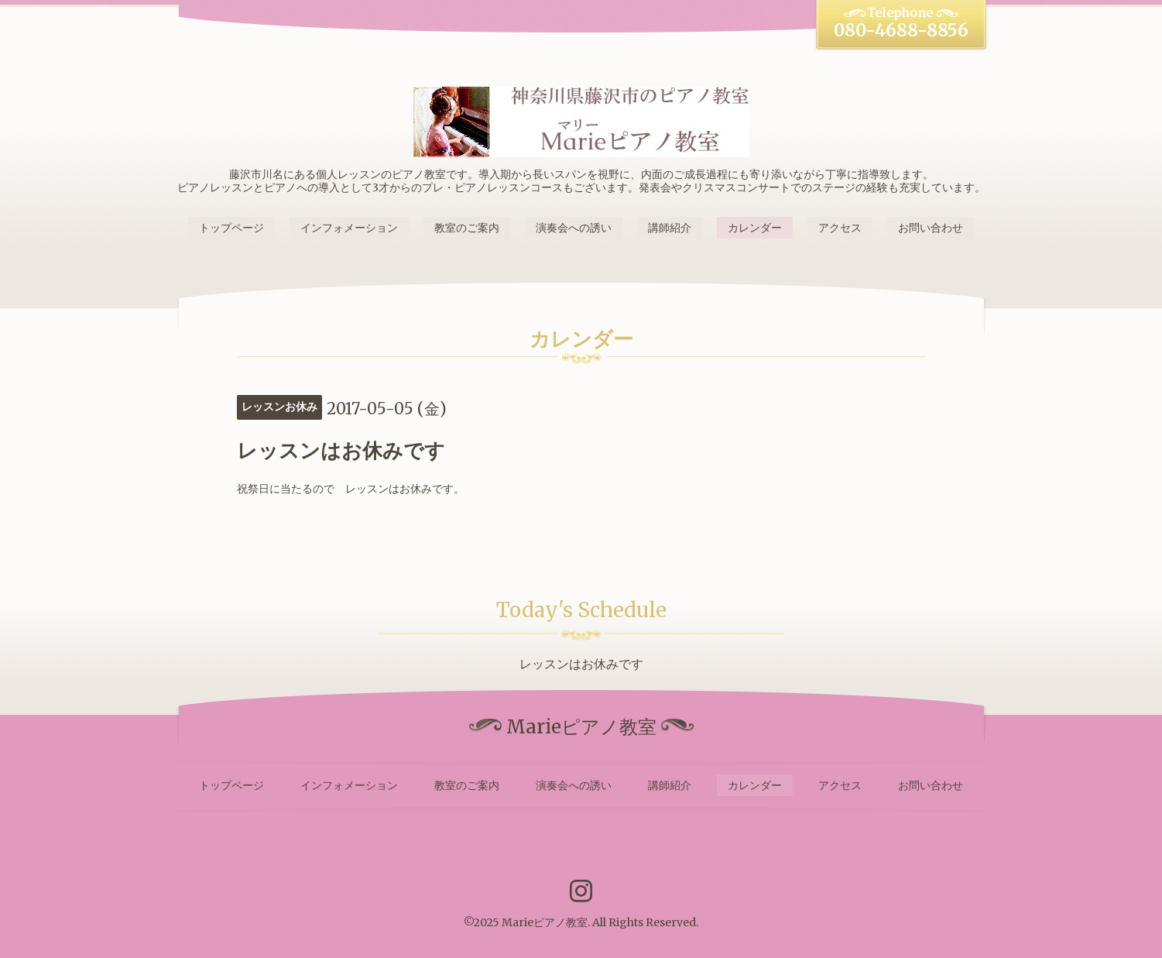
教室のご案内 (466, 228)
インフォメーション (349, 228)
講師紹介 (669, 228)
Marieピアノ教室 (545, 922)
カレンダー (755, 228)
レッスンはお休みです (581, 663)
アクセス (840, 228)
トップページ (231, 228)
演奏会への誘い (574, 228)
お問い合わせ (930, 228)
